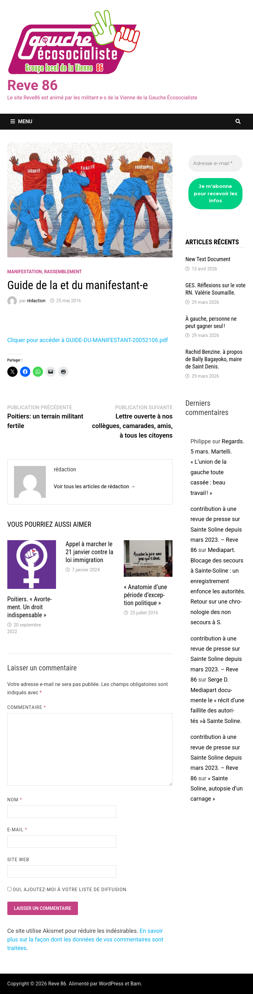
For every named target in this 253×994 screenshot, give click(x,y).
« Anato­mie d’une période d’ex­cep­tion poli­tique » (145, 595)
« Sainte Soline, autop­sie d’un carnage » (216, 788)
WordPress (111, 984)
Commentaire (26, 707)
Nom (14, 799)
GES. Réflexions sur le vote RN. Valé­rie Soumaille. (215, 289)
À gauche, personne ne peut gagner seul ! (210, 322)
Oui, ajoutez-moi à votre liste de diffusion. (67, 889)
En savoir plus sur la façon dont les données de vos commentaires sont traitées (85, 939)
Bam (135, 984)
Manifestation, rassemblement (44, 271)
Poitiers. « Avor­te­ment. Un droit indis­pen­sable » (29, 607)
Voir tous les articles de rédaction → (95, 486)
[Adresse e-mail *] (215, 163)
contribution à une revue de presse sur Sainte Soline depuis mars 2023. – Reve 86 (216, 529)
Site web (18, 859)
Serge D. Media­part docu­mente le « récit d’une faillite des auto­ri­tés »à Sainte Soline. (217, 700)
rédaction (36, 300)
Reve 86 (32, 85)
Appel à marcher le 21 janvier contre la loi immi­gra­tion (89, 552)
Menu (21, 121)
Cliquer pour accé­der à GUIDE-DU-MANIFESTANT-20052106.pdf (87, 340)
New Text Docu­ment (207, 259)
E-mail (17, 829)
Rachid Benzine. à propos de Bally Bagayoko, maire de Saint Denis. (213, 359)
